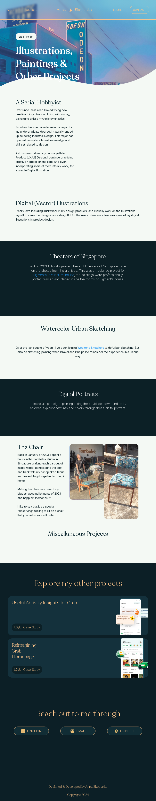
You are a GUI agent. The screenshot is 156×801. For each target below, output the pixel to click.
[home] (74, 9)
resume (117, 9)
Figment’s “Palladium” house (53, 275)
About (11, 9)
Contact (139, 9)
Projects (30, 9)
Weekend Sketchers (91, 347)
